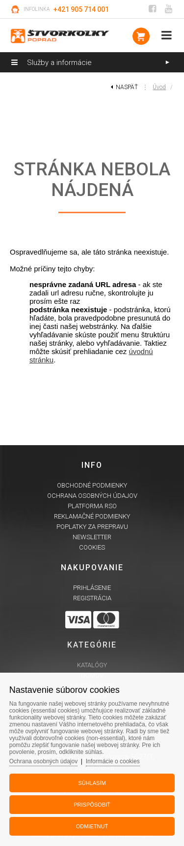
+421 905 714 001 (81, 9)
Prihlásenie (92, 587)
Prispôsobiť (92, 805)
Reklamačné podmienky (92, 516)
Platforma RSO (92, 506)
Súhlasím (91, 783)
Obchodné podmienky (92, 485)
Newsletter (92, 537)
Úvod (159, 87)
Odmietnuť (92, 826)
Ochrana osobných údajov (92, 495)
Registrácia (92, 598)
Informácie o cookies (113, 761)
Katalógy (92, 665)
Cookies (92, 547)
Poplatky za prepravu (92, 526)
